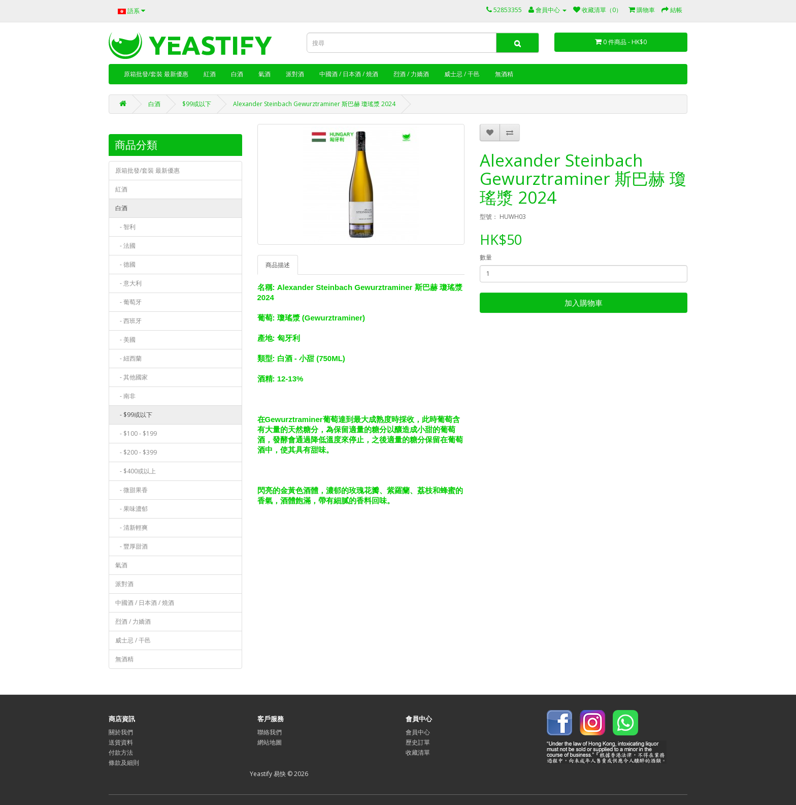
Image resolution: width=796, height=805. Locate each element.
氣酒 (264, 74)
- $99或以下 (133, 414)
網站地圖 (269, 742)
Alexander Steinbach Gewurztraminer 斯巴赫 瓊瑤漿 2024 (314, 104)
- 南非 (125, 396)
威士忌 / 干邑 (462, 74)
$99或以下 (196, 104)
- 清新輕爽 (131, 527)
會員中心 (418, 732)
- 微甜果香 (131, 490)
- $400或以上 (135, 471)
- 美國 (125, 339)
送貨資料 (121, 742)
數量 (486, 257)
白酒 (237, 74)
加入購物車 (584, 303)
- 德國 (125, 264)
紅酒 (210, 74)
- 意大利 (128, 283)
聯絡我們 (269, 732)
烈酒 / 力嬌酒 (411, 74)
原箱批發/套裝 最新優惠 (156, 74)
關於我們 (121, 732)
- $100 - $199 (136, 433)
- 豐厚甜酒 (131, 546)
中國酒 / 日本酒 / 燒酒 (348, 74)
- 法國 (125, 245)
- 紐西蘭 (128, 358)
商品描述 (278, 265)
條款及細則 (124, 762)
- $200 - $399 (136, 452)
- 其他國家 (131, 377)
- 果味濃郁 (131, 508)
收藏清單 (418, 752)
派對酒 (295, 74)
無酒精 (504, 74)
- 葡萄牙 (128, 302)
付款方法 (121, 752)
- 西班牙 (128, 320)
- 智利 (125, 226)
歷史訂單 (418, 742)
